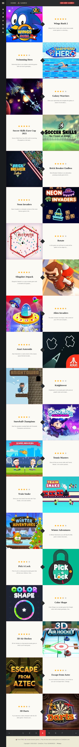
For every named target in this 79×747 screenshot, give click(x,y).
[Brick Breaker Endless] (24, 169)
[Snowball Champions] (61, 422)
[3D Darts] (61, 712)
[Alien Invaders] (24, 314)
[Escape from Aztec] (24, 675)
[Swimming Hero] (61, 60)
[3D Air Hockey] (61, 639)
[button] (3, 3)
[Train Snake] (61, 495)
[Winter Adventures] (24, 531)
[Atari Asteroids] (61, 350)
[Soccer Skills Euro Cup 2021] (61, 133)
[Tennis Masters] (24, 458)
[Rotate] (24, 241)
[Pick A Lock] (61, 567)
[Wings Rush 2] (24, 24)
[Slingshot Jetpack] (61, 277)
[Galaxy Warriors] (24, 97)
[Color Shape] (24, 603)
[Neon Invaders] (61, 205)
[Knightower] (24, 386)
